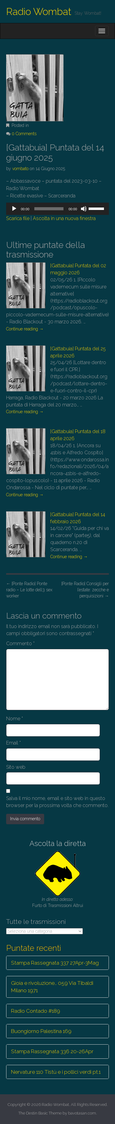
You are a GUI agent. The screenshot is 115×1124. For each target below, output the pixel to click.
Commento (20, 643)
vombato (20, 168)
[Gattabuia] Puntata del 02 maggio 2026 (78, 269)
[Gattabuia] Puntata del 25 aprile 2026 (78, 352)
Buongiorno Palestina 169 (41, 1031)
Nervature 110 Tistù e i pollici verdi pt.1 (56, 1072)
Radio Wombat (38, 11)
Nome (14, 719)
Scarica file (17, 218)
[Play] (14, 209)
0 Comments (24, 133)
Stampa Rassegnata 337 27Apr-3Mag (55, 963)
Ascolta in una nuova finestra (64, 218)
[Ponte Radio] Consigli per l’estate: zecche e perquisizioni (85, 589)
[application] (57, 209)
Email (13, 743)
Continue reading (25, 328)
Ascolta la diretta (57, 843)
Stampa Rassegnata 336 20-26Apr (52, 1051)
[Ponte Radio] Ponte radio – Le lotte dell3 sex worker (29, 589)
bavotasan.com (82, 1113)
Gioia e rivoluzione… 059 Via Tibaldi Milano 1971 (52, 986)
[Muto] (84, 209)
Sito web (15, 767)
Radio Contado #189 (35, 1011)
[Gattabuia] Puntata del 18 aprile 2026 (77, 435)
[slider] (49, 208)
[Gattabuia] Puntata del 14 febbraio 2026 (77, 518)
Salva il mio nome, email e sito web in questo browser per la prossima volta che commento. (57, 801)
